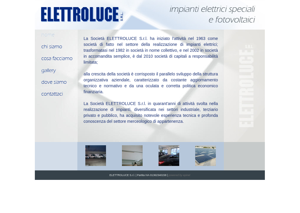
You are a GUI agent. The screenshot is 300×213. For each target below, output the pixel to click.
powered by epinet (179, 175)
